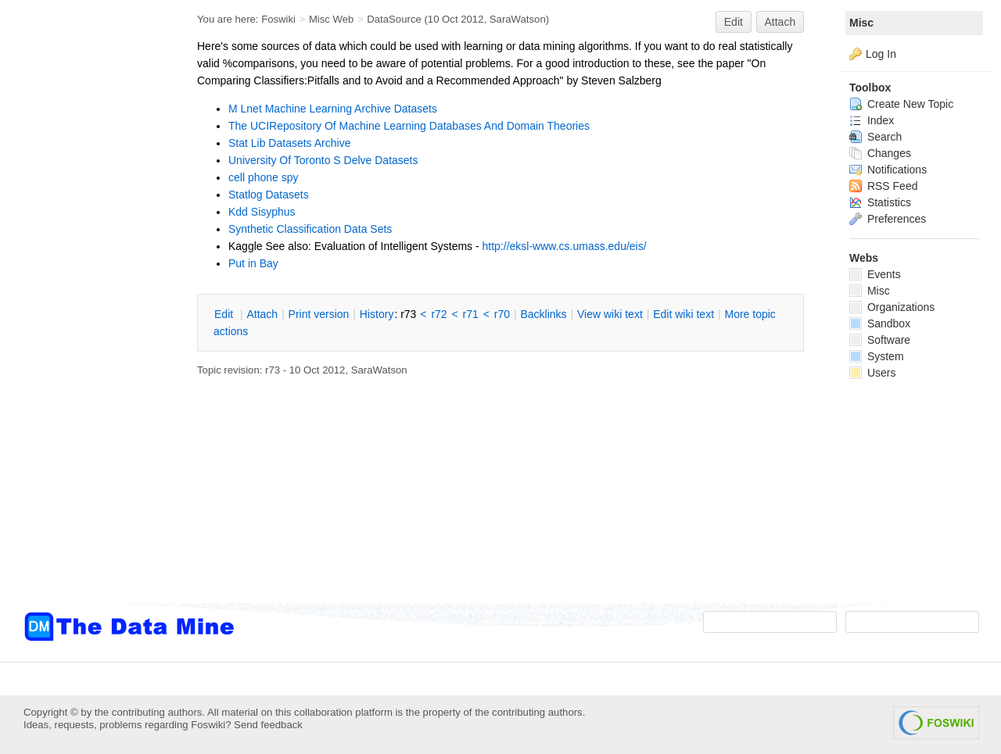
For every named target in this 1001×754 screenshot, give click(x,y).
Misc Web (331, 19)
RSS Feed (883, 186)
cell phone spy (263, 177)
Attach (780, 22)
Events (875, 274)
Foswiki (278, 19)
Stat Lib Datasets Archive (289, 143)
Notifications (888, 169)
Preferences (887, 219)
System (876, 356)
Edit (733, 22)
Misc (861, 22)
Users (872, 372)
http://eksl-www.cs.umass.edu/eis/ (565, 246)
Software (879, 340)
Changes (880, 153)
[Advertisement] (86, 314)
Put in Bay (253, 263)
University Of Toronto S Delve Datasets (323, 160)
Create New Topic (901, 104)
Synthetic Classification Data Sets (310, 229)
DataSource (394, 19)
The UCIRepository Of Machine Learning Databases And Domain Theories (409, 126)
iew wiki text (610, 314)
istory (377, 314)
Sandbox (879, 323)
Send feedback (268, 725)
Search (875, 136)
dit (225, 314)
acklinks (543, 314)
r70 (502, 314)
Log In (881, 54)
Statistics (880, 202)
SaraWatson (518, 19)
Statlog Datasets (268, 194)
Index (871, 120)
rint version (319, 314)
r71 (471, 314)
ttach (262, 314)
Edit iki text (683, 314)
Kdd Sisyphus (262, 211)
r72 (439, 314)
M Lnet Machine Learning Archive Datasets (332, 108)
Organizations (892, 307)
